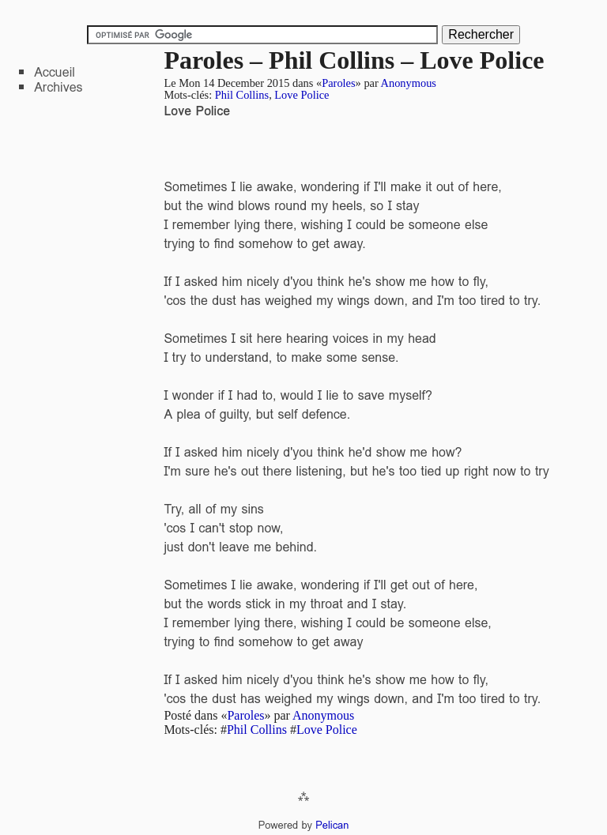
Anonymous (408, 83)
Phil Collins (242, 94)
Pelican (332, 825)
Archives (58, 87)
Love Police (301, 94)
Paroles (338, 83)
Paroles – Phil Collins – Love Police (354, 60)
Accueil (54, 72)
